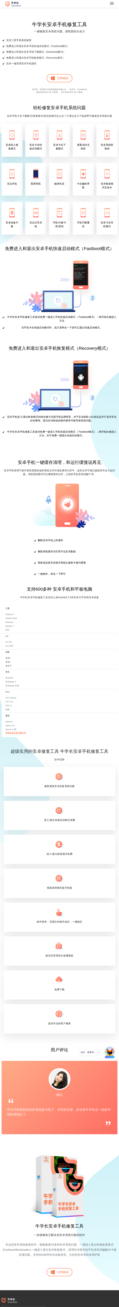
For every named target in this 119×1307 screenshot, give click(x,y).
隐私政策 (40, 92)
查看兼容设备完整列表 (15, 733)
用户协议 (65, 92)
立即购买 (59, 78)
